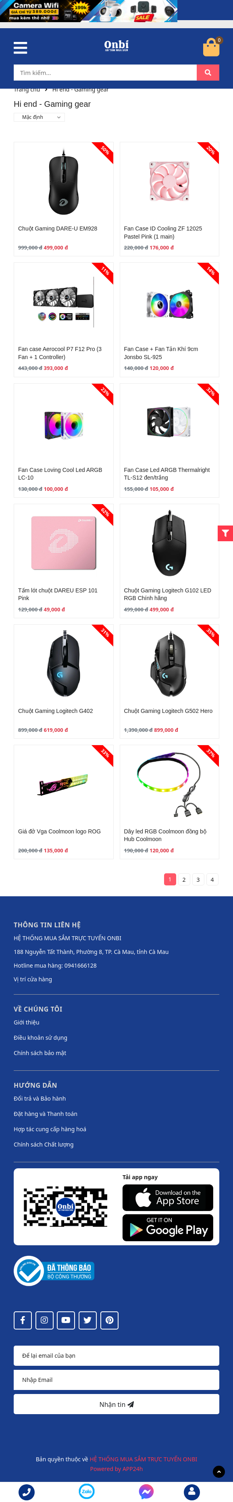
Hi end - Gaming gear (80, 89)
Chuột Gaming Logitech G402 (55, 711)
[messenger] (86, 1492)
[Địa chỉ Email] (116, 1380)
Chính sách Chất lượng (44, 1144)
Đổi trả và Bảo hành (40, 1098)
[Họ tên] (116, 1356)
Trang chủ (27, 89)
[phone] (27, 1492)
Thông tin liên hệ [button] (47, 924)
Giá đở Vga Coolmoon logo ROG (59, 831)
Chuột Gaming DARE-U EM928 (57, 228)
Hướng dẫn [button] (35, 1085)
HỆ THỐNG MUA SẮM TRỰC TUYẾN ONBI (143, 1459)
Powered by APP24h (116, 1469)
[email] (192, 1492)
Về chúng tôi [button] (38, 1009)
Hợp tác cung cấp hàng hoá (50, 1129)
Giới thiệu (27, 1022)
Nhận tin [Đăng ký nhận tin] (116, 1404)
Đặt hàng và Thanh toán (45, 1114)
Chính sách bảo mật (40, 1053)
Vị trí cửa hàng (33, 979)
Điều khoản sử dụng (40, 1037)
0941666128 (80, 965)
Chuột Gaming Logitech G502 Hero (168, 711)
